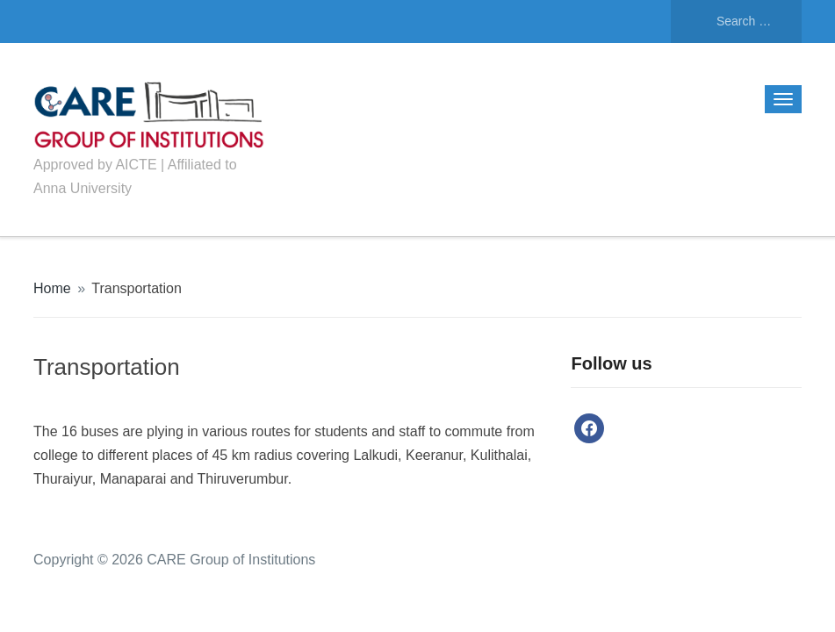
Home (52, 288)
